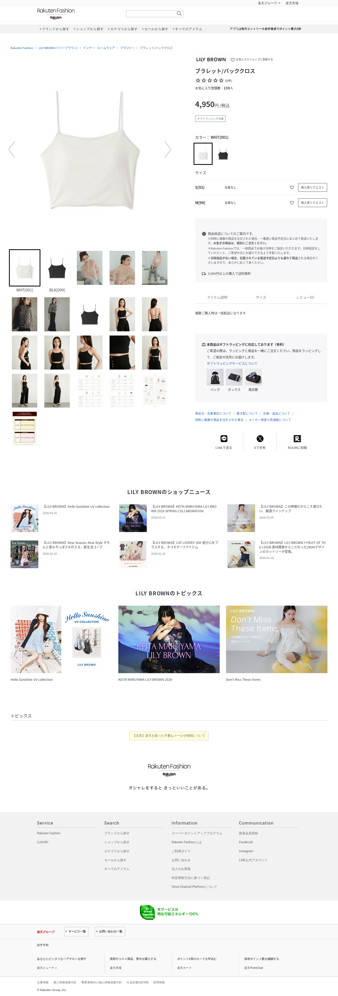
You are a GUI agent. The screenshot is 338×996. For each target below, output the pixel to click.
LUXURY (43, 842)
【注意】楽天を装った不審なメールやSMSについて (169, 736)
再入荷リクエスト (312, 187)
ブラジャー (127, 48)
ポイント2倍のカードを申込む (197, 959)
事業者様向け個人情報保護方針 (101, 982)
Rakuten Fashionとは (186, 842)
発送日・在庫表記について (213, 413)
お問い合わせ (181, 860)
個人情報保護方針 (65, 982)
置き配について (247, 413)
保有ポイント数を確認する (261, 959)
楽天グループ (267, 3)
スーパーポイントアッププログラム (197, 833)
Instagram (246, 851)
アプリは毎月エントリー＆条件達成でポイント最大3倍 (265, 29)
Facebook (246, 842)
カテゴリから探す (117, 851)
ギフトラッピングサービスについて (232, 363)
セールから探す (115, 860)
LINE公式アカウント (253, 860)
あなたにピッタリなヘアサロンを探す (61, 959)
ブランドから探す (117, 833)
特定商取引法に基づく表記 (191, 878)
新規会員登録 (248, 833)
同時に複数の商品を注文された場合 (219, 420)
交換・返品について (276, 413)
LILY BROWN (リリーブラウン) (58, 48)
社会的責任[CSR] (137, 982)
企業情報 (43, 982)
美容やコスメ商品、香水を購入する (133, 959)
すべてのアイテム (117, 869)
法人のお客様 (181, 869)
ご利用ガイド (181, 851)
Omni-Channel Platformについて (194, 887)
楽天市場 (292, 3)
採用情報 (159, 982)
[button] (11, 149)
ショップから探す (117, 842)
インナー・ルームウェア (99, 48)
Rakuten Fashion (78, 14)
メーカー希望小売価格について (270, 420)
